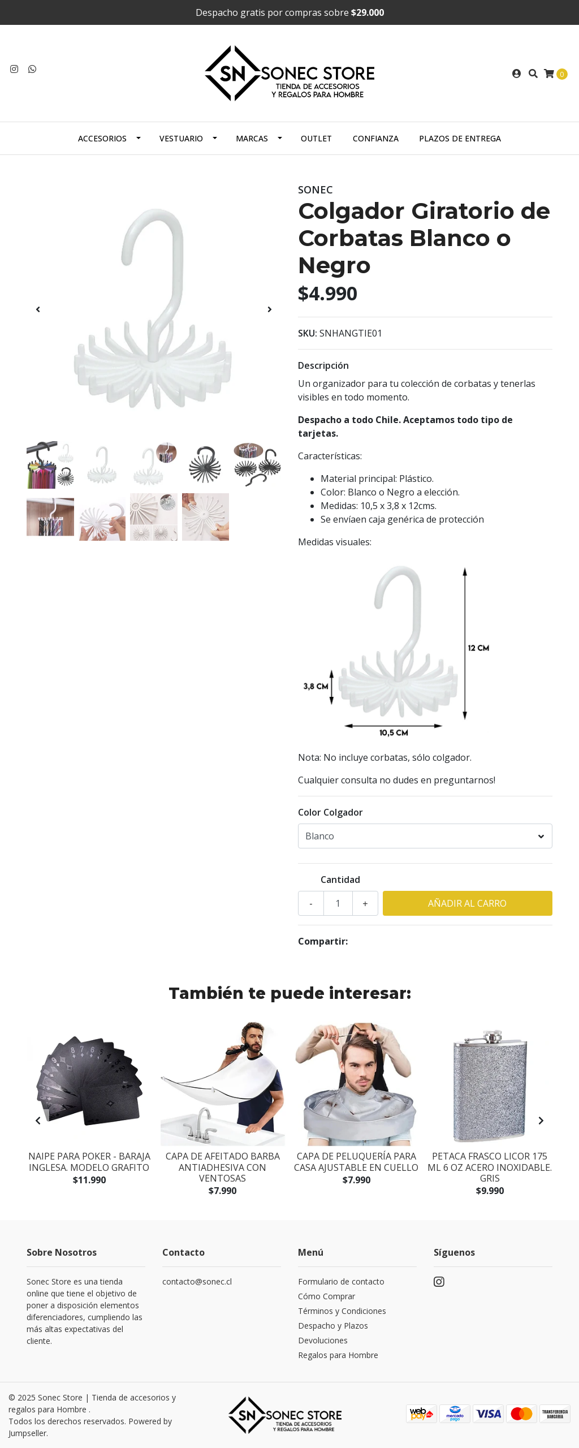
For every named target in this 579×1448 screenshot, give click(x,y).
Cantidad (340, 879)
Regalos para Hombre (338, 1355)
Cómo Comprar (326, 1296)
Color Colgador (330, 812)
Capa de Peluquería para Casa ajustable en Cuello (356, 1161)
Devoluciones (323, 1340)
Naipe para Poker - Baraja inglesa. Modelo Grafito (89, 1161)
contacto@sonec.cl (197, 1281)
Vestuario (181, 138)
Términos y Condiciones (342, 1310)
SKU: (307, 333)
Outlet (316, 138)
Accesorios (102, 138)
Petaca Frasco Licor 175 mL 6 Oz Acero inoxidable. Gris (489, 1167)
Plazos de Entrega (460, 138)
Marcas (252, 138)
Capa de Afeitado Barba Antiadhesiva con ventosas (223, 1167)
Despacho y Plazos (333, 1325)
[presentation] (38, 309)
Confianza (376, 138)
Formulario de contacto (341, 1281)
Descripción (323, 365)
